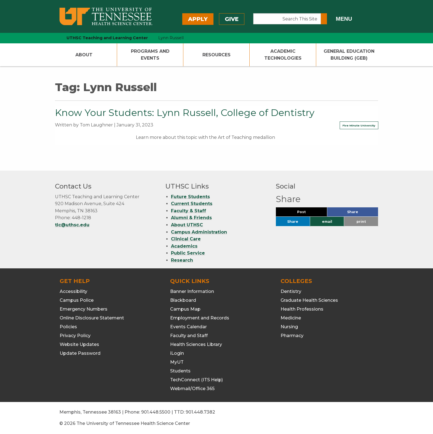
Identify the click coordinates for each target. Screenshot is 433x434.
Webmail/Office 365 (192, 388)
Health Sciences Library (196, 344)
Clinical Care (186, 239)
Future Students (190, 196)
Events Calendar (188, 326)
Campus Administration (199, 232)
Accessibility (73, 291)
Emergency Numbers (83, 309)
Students (180, 371)
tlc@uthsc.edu (72, 224)
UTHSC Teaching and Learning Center (107, 37)
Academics (184, 246)
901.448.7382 (200, 412)
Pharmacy (292, 335)
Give (232, 19)
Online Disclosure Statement (92, 318)
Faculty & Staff (188, 210)
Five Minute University (358, 125)
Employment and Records (199, 318)
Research (182, 260)
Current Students (191, 203)
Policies (68, 326)
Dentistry (291, 291)
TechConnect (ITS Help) (196, 379)
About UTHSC (187, 224)
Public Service (188, 253)
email (327, 221)
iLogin (177, 353)
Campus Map (185, 309)
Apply (198, 19)
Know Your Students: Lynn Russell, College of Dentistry (184, 112)
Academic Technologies (283, 55)
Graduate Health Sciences (309, 300)
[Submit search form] (324, 18)
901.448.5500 (155, 412)
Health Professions (302, 309)
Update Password (80, 353)
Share (361, 213)
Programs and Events (150, 55)
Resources (216, 54)
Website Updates (79, 344)
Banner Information (192, 291)
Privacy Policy (75, 335)
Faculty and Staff (189, 335)
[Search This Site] (287, 18)
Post (308, 213)
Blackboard (183, 300)
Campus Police (77, 300)
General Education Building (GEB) (349, 55)
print (361, 221)
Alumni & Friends (191, 217)
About (84, 54)
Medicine (291, 318)
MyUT (177, 362)
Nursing (289, 326)
